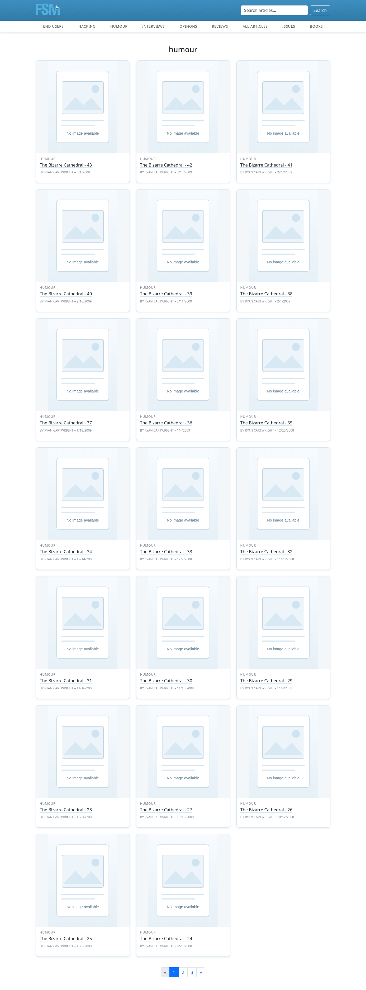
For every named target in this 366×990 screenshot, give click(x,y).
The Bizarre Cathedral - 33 (166, 552)
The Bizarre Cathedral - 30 (166, 681)
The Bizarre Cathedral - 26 (266, 810)
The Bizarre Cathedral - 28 (66, 810)
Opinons (188, 26)
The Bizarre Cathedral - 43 (66, 165)
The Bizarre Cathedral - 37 (66, 423)
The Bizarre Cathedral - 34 (66, 552)
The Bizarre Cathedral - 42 (166, 165)
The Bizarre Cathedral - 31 (66, 681)
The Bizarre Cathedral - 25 (66, 938)
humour (48, 159)
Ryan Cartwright (58, 172)
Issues (288, 26)
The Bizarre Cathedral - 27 (166, 810)
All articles (255, 26)
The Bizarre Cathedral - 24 (166, 938)
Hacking (87, 26)
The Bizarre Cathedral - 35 (266, 423)
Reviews (220, 26)
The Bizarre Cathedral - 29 (266, 681)
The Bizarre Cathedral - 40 (66, 294)
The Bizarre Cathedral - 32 (266, 552)
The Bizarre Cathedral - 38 (266, 294)
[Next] (200, 972)
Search (320, 10)
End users (53, 26)
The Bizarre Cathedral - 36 (166, 423)
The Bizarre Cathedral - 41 (266, 165)
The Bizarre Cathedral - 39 (166, 294)
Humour (118, 26)
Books (316, 26)
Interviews (153, 26)
